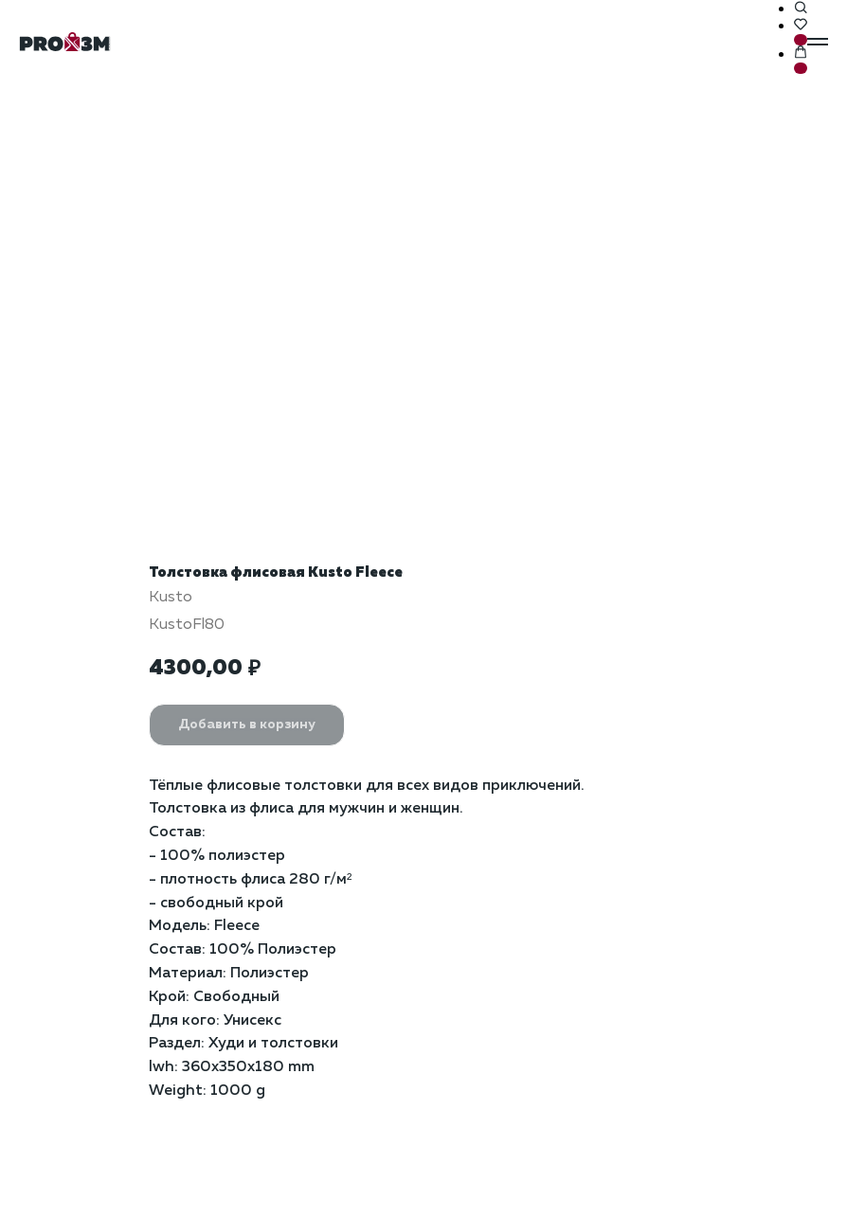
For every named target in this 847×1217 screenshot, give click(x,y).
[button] (800, 8)
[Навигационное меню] (817, 41)
